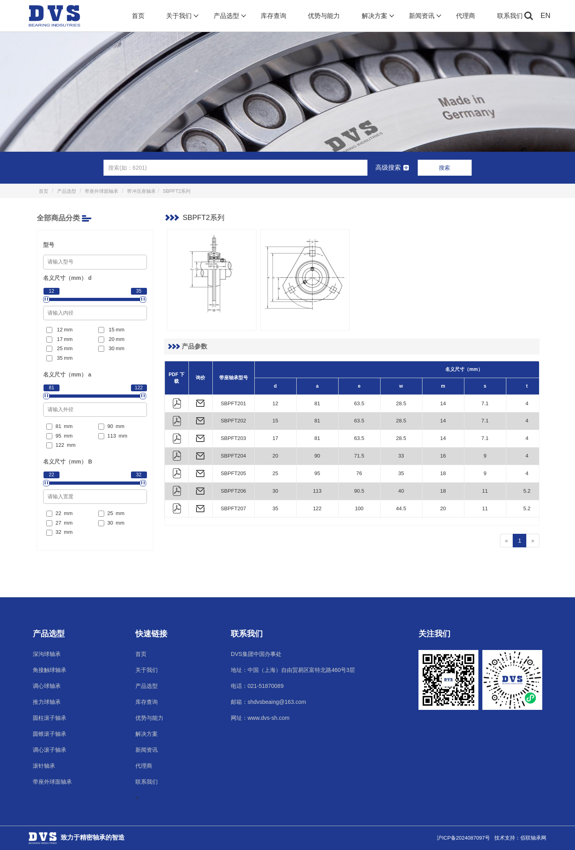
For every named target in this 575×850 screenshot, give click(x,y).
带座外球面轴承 (101, 191)
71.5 (359, 456)
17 (275, 438)
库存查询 (273, 15)
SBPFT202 (233, 421)
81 (317, 403)
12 (275, 403)
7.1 (484, 403)
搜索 (444, 167)
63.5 (359, 403)
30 (275, 491)
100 (359, 508)
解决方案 (377, 16)
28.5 (401, 403)
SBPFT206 (233, 491)
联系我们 (510, 15)
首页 (138, 15)
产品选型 (229, 16)
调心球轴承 (47, 686)
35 (401, 473)
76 (359, 473)
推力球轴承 (47, 702)
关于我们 (181, 16)
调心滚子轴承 (49, 750)
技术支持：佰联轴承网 (520, 838)
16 (443, 456)
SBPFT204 (233, 456)
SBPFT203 (233, 438)
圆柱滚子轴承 (49, 718)
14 (443, 403)
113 (317, 491)
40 (401, 491)
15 (275, 421)
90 (317, 456)
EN (546, 16)
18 (443, 473)
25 (275, 473)
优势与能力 (324, 15)
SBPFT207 (233, 508)
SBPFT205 (233, 473)
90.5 (359, 491)
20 (275, 456)
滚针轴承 (44, 766)
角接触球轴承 (49, 670)
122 (317, 508)
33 (401, 456)
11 (485, 491)
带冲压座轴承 (141, 191)
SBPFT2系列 (176, 191)
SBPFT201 (233, 403)
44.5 (401, 508)
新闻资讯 (424, 16)
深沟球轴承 (47, 654)
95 (317, 473)
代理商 (465, 15)
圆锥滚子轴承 (49, 734)
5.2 (526, 491)
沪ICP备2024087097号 (463, 838)
